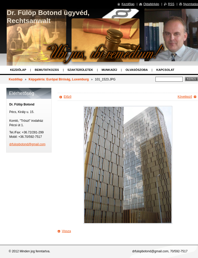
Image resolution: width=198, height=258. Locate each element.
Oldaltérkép (151, 4)
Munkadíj (109, 69)
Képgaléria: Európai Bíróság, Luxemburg (59, 79)
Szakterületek (80, 69)
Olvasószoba (137, 69)
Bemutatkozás (47, 69)
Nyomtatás (190, 4)
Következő (185, 96)
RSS (171, 4)
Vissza (66, 231)
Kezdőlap (18, 69)
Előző (67, 96)
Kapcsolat (165, 69)
